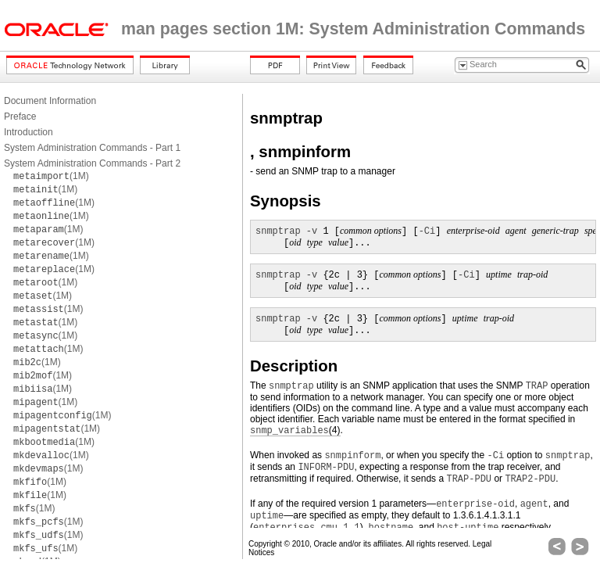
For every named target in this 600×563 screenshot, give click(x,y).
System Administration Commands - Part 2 (92, 163)
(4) (295, 430)
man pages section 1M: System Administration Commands (353, 29)
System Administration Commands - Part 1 (92, 147)
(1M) (51, 175)
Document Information (50, 100)
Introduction (28, 132)
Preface (20, 116)
